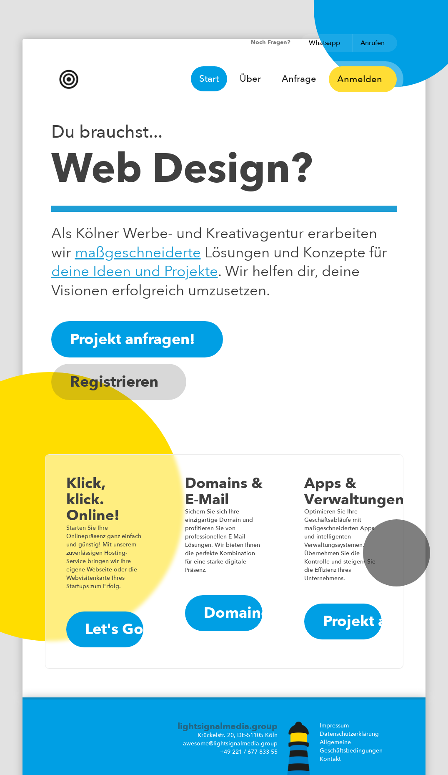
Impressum (334, 726)
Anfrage (299, 79)
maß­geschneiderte (138, 253)
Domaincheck (233, 613)
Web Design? (182, 168)
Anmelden (362, 79)
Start (209, 79)
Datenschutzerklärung (349, 734)
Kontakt (330, 759)
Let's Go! (114, 629)
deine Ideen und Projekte (134, 272)
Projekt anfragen (352, 621)
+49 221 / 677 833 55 (249, 752)
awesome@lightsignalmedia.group (230, 743)
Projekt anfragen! (137, 339)
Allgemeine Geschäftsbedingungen (351, 746)
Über (250, 79)
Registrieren (119, 382)
